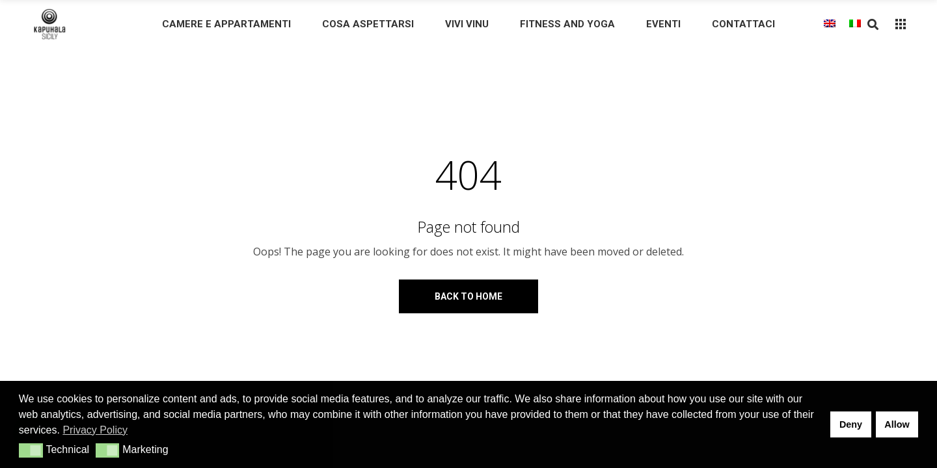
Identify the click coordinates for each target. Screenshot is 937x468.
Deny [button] (850, 424)
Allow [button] (896, 424)
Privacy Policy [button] (95, 430)
